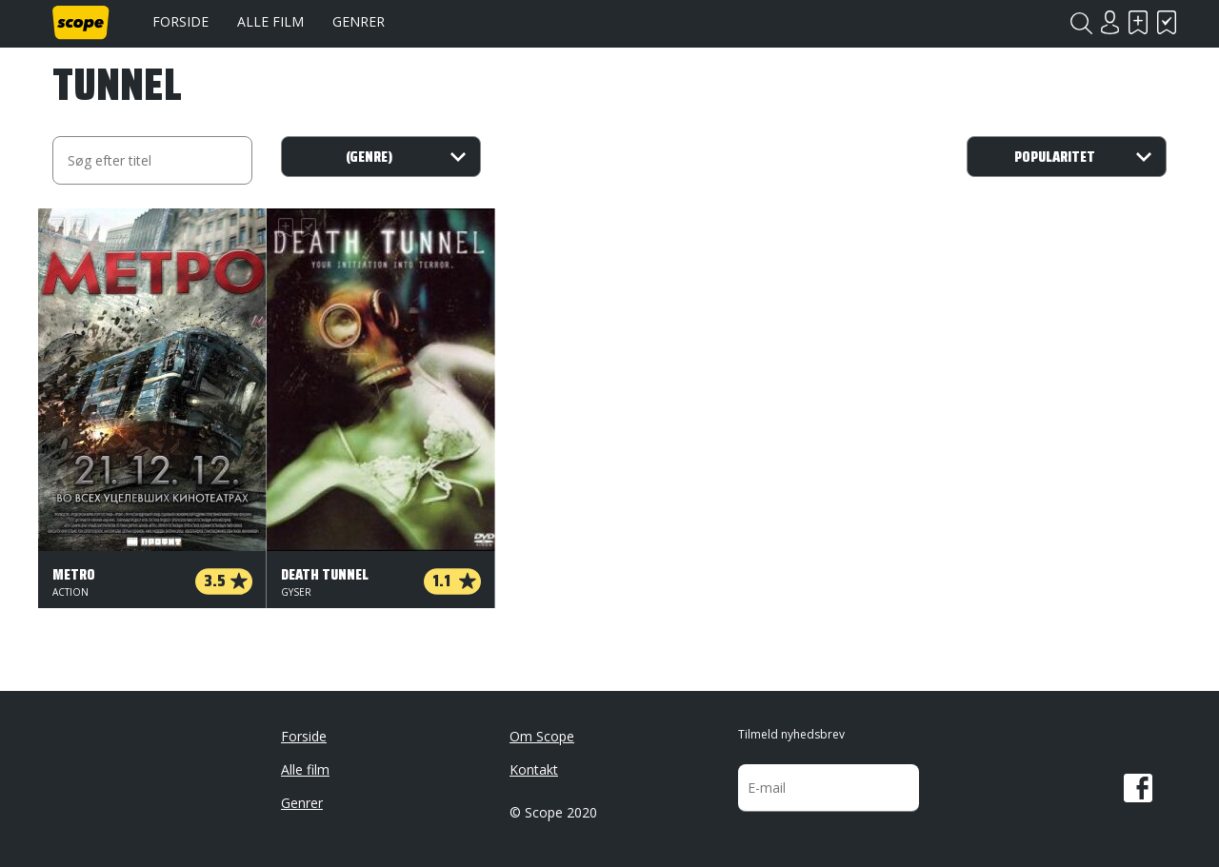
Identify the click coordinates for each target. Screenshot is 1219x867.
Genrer (358, 21)
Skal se (1138, 22)
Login (1109, 22)
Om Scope (542, 736)
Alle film (270, 21)
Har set (1166, 22)
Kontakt (534, 769)
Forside (180, 21)
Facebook (1138, 788)
